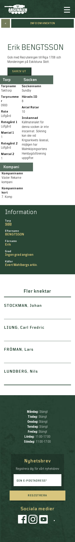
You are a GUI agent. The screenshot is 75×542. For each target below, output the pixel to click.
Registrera (37, 495)
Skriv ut (19, 71)
